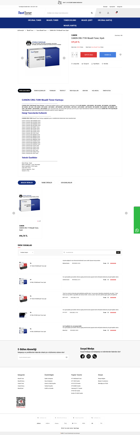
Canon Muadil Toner (42, 30)
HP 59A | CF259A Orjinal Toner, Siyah (38, 315)
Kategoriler (119, 6)
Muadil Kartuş (70, 26)
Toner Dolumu (70, 20)
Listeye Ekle (75, 63)
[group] (43, 58)
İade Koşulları (74, 90)
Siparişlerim (112, 6)
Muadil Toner (52, 20)
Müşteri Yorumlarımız (103, 381)
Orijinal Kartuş (105, 20)
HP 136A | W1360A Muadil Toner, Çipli (38, 266)
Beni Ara (85, 90)
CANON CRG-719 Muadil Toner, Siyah (29, 229)
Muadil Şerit (86, 20)
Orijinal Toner (34, 20)
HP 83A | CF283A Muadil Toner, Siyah (38, 282)
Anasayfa (21, 30)
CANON (74, 35)
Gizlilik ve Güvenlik (49, 388)
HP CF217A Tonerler (75, 383)
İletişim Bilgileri (101, 378)
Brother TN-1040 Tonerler (77, 393)
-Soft (61, 433)
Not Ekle (105, 63)
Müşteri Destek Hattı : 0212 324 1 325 (27, 6)
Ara (118, 252)
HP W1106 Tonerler (75, 390)
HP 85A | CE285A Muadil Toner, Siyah (38, 331)
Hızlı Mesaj (95, 90)
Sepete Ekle (88, 55)
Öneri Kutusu (107, 90)
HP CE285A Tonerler (75, 386)
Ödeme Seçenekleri (39, 90)
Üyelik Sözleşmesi (49, 378)
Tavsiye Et (85, 63)
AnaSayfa (105, 6)
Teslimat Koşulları (49, 386)
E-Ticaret (65, 433)
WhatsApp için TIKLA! (103, 383)
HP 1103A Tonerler (75, 381)
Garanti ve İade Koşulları (50, 383)
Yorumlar (53, 90)
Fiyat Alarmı (95, 63)
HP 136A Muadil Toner (76, 378)
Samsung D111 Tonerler (76, 388)
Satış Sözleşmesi (48, 381)
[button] (22, 58)
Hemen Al (107, 55)
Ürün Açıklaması (24, 90)
